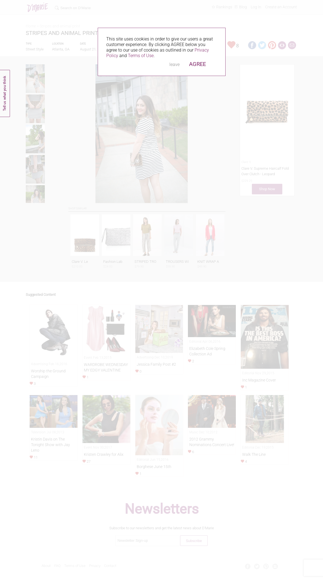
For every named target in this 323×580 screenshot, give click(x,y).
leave (174, 64)
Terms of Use (141, 55)
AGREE (197, 64)
